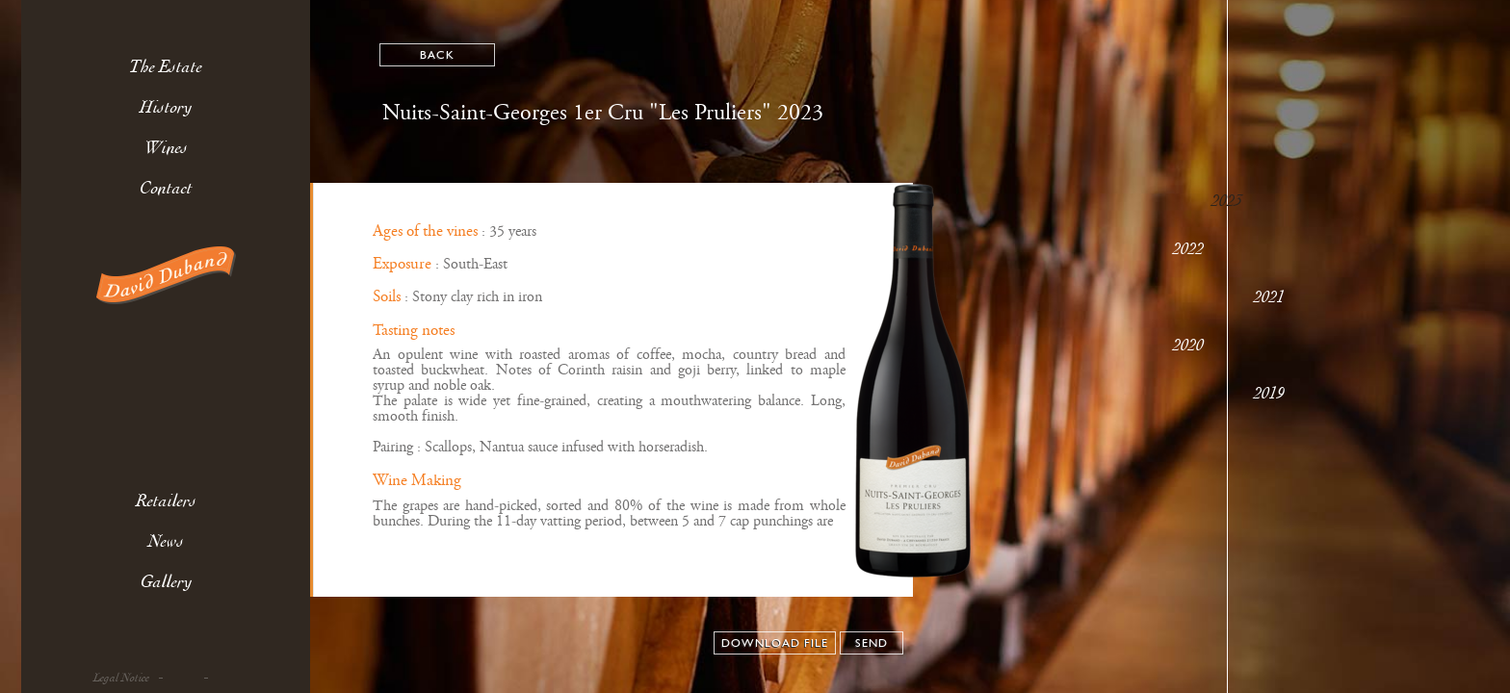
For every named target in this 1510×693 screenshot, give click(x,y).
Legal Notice (121, 678)
